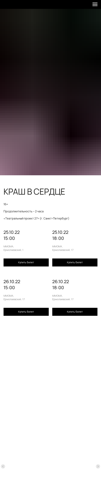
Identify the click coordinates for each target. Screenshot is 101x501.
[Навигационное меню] (94, 4)
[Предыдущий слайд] (3, 466)
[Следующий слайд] (98, 466)
